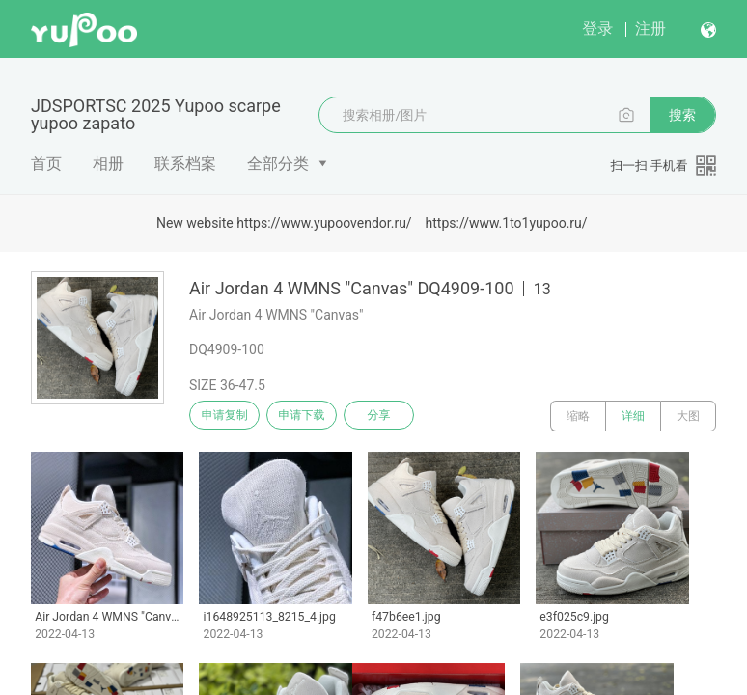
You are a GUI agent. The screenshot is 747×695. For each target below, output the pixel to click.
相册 (108, 163)
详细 (633, 416)
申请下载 (316, 416)
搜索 (682, 115)
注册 (650, 28)
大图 (688, 416)
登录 (597, 28)
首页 (46, 163)
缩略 (578, 416)
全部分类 (278, 163)
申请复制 (230, 416)
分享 (403, 416)
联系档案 (185, 163)
